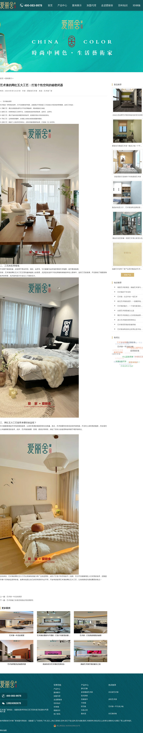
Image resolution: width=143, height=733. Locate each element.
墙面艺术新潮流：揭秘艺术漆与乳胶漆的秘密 (128, 287)
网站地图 (3, 730)
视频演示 (57, 710)
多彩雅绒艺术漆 (87, 693)
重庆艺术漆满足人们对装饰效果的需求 (128, 315)
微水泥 (83, 714)
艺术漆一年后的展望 (14, 597)
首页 (50, 5)
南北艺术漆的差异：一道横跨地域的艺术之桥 (128, 301)
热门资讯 (57, 714)
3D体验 (136, 5)
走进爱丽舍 (107, 5)
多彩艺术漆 (112, 700)
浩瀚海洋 (84, 700)
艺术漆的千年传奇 (122, 292)
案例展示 (77, 5)
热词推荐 (112, 685)
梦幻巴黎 (84, 689)
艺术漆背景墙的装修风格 (125, 325)
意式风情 (84, 696)
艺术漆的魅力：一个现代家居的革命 (128, 306)
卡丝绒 (83, 703)
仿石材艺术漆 (113, 693)
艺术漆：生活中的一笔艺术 (125, 297)
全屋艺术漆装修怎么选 (124, 311)
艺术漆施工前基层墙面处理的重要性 (20, 600)
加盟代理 (91, 5)
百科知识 (123, 5)
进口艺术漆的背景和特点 (125, 320)
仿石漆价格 (112, 714)
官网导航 (57, 685)
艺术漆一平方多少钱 (115, 707)
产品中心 (62, 5)
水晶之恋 (84, 711)
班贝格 (83, 707)
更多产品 (127, 275)
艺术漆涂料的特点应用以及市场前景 (128, 329)
